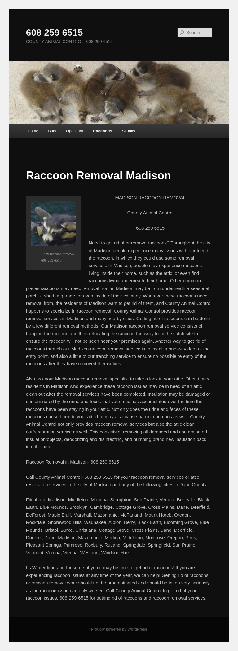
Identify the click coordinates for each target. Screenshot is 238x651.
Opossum (74, 131)
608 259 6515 (54, 32)
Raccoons (102, 131)
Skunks (128, 131)
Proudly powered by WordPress (119, 629)
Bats (52, 131)
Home (33, 131)
